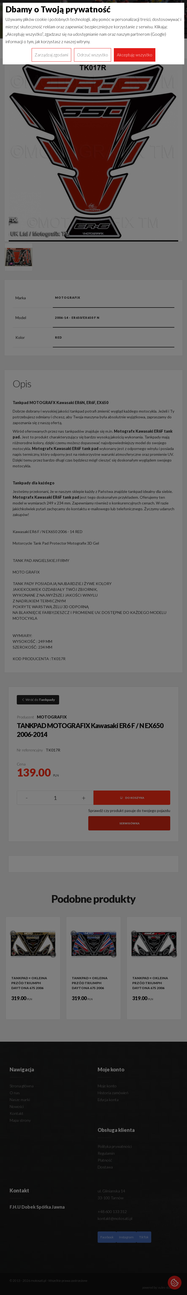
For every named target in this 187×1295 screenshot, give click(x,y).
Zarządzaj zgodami (51, 54)
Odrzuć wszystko (92, 54)
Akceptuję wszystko (134, 54)
